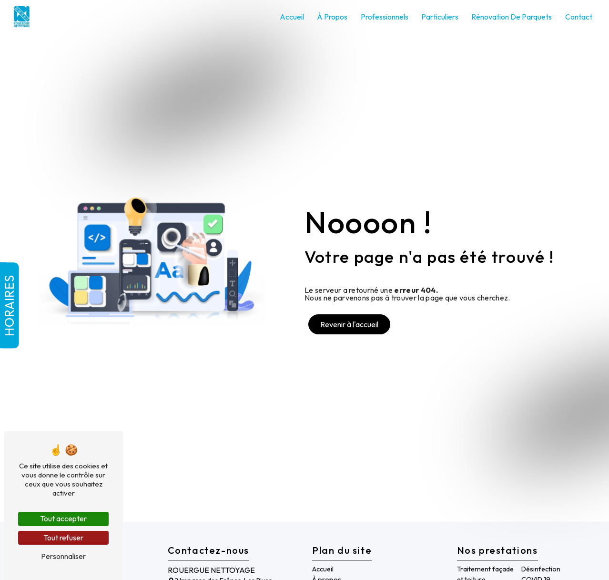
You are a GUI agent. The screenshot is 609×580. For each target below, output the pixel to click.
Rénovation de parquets (511, 16)
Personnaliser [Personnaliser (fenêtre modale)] (63, 556)
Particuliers (439, 16)
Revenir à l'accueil (349, 324)
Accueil (292, 16)
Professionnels (384, 16)
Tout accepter (63, 518)
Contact (578, 16)
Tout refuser (63, 537)
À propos (332, 16)
